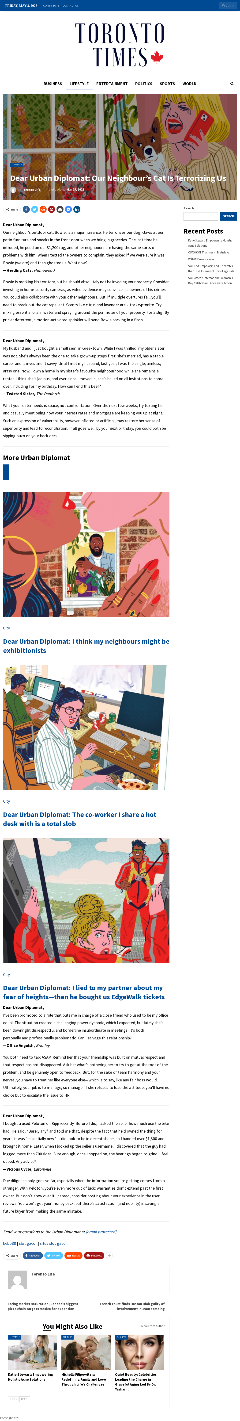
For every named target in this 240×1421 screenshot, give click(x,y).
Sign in (228, 6)
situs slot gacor (53, 1243)
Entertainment (112, 83)
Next (25, 1399)
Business (51, 83)
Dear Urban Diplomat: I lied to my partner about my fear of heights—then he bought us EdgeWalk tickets (84, 992)
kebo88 (9, 1243)
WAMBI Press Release (201, 259)
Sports (168, 83)
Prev (13, 1399)
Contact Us (71, 5)
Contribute (51, 5)
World (191, 83)
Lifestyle (78, 83)
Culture (67, 1337)
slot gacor (28, 1243)
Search (189, 208)
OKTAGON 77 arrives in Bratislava (208, 252)
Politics (144, 83)
